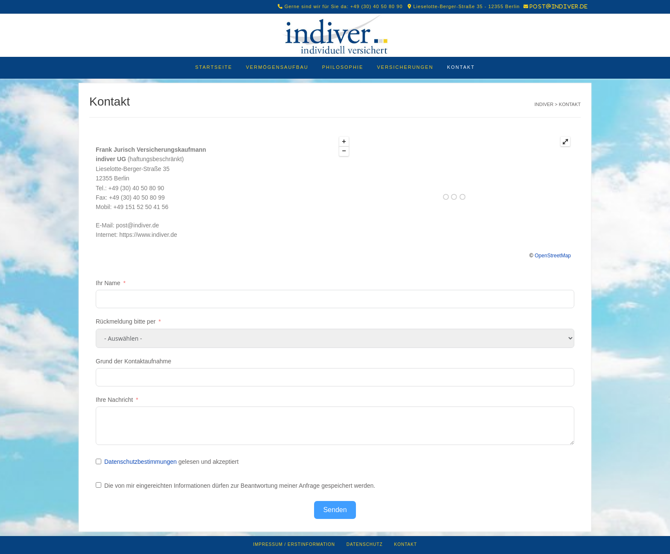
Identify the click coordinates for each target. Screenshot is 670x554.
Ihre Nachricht (114, 399)
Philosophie (343, 67)
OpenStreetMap (553, 256)
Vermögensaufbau (277, 67)
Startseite (213, 67)
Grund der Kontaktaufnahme (133, 361)
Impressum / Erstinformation (294, 544)
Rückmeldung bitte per (126, 321)
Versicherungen (405, 67)
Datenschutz (365, 544)
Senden (335, 509)
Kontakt (461, 67)
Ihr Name (108, 283)
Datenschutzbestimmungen (140, 461)
